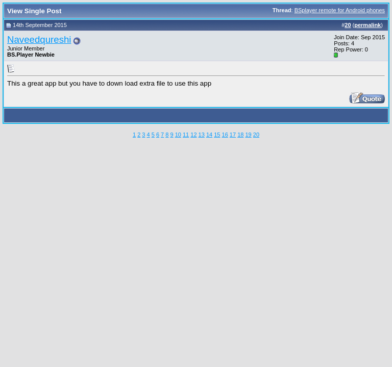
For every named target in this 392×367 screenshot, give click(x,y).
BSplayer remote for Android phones (340, 10)
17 (233, 135)
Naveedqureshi (39, 39)
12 (193, 135)
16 (225, 135)
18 (240, 135)
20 (256, 135)
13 (202, 135)
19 (248, 135)
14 (209, 135)
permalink (367, 25)
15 (217, 135)
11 (186, 135)
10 (178, 135)
